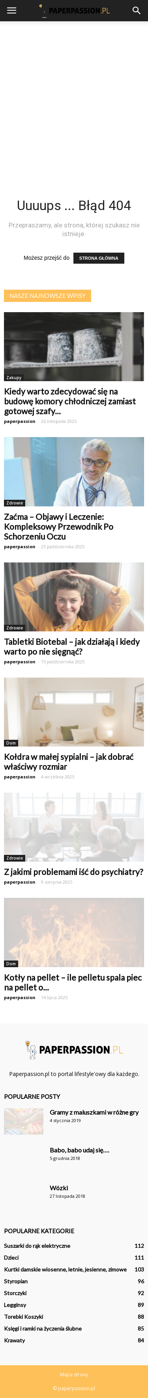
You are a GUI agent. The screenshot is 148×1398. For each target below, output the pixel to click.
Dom (11, 743)
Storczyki (15, 1293)
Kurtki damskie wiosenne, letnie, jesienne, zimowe (65, 1269)
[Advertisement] (74, 99)
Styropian (16, 1281)
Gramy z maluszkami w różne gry (94, 1112)
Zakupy (13, 377)
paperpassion (20, 421)
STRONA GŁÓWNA (98, 258)
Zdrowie (14, 503)
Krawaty (14, 1340)
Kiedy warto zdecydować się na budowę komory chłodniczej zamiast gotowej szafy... (70, 401)
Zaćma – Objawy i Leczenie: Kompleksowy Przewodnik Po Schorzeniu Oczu (58, 526)
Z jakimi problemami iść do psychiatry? (73, 872)
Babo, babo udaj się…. (79, 1150)
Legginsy (15, 1304)
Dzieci (11, 1257)
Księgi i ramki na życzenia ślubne (43, 1328)
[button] (137, 10)
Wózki (59, 1187)
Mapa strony (74, 1374)
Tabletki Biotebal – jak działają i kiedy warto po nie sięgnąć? (72, 646)
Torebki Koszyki (23, 1316)
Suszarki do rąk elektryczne (37, 1245)
